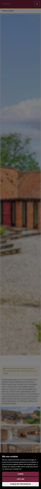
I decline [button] (20, 479)
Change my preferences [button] (20, 484)
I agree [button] (20, 474)
